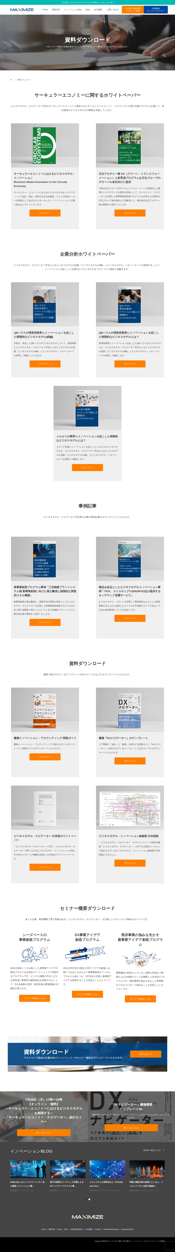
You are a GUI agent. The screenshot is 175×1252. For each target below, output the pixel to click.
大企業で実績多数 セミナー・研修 (133, 9)
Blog (59, 1229)
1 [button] (86, 1200)
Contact (98, 1229)
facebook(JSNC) (127, 1229)
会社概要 (98, 9)
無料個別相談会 (77, 1229)
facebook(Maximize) (111, 1229)
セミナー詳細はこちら (34, 998)
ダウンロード (45, 213)
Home (45, 9)
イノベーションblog (72, 9)
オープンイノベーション (110, 1190)
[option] (89, 1176)
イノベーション (27, 1190)
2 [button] (89, 1200)
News (87, 9)
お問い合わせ (114, 9)
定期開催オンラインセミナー (156, 9)
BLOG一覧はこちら (152, 1150)
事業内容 (56, 9)
